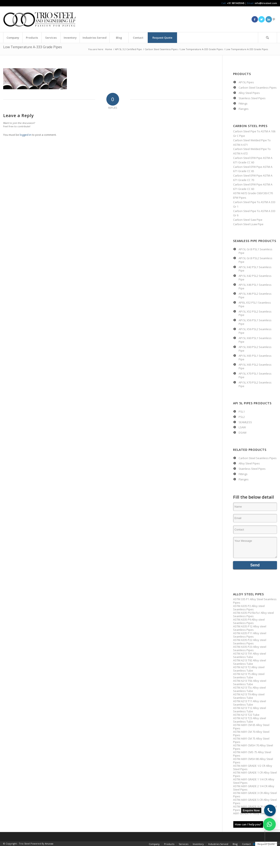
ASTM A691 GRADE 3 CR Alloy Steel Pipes (255, 794)
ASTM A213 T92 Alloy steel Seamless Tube (249, 662)
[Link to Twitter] (261, 19)
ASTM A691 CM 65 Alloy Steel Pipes (251, 726)
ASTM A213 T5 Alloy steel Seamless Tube (249, 675)
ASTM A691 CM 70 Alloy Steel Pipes (251, 733)
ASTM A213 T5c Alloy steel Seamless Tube (249, 689)
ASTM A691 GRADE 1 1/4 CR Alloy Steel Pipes (253, 781)
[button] (269, 824)
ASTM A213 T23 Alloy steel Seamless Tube (249, 719)
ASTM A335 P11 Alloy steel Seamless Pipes (249, 634)
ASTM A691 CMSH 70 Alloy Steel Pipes (253, 747)
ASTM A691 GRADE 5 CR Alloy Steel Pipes (255, 801)
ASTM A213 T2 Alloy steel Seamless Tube (249, 668)
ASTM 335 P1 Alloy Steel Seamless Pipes (255, 600)
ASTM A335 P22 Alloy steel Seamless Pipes (249, 641)
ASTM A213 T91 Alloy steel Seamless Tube (249, 655)
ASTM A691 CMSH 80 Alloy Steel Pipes (253, 760)
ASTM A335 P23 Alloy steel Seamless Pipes (249, 648)
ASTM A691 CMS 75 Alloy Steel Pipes (252, 753)
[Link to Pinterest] (274, 19)
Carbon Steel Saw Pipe (247, 220)
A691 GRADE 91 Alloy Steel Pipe (253, 813)
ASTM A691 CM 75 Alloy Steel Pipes (251, 740)
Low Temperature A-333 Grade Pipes (32, 47)
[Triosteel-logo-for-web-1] (39, 19)
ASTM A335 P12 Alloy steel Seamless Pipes (249, 628)
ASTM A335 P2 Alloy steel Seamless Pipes (249, 607)
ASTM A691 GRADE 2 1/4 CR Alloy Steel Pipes (253, 787)
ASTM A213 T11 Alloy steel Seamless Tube (249, 702)
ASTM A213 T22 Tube (246, 715)
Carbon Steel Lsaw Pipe (248, 224)
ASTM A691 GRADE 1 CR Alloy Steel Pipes (255, 774)
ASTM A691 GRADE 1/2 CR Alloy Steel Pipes (252, 767)
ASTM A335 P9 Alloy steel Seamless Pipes (249, 621)
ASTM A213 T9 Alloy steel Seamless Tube (249, 696)
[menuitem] (12, 37)
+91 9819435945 (235, 3)
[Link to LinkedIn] (269, 19)
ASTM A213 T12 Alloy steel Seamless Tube (249, 709)
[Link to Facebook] (255, 19)
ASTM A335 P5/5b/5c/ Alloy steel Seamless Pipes (253, 614)
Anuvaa (49, 843)
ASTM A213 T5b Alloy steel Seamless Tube (249, 682)
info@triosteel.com (265, 3)
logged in (25, 135)
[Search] (267, 37)
